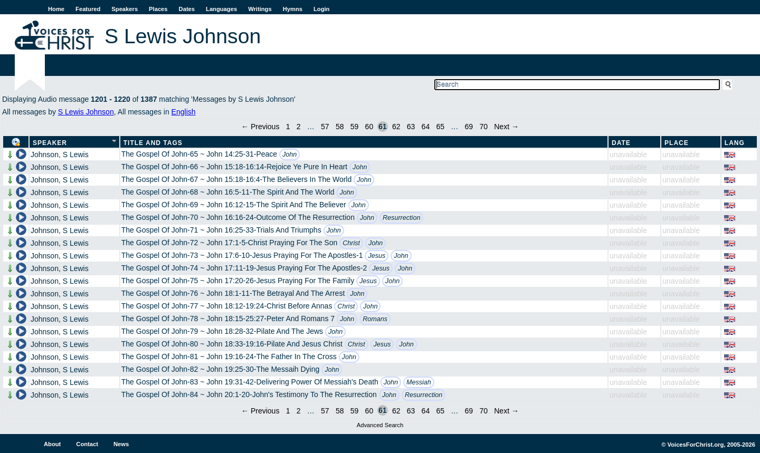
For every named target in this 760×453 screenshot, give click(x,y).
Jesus (376, 255)
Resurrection (401, 217)
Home (56, 9)
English (184, 112)
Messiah (418, 382)
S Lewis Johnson (86, 112)
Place (676, 143)
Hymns (292, 9)
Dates (187, 9)
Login (321, 9)
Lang (735, 143)
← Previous (260, 126)
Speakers (124, 9)
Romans (375, 319)
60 (369, 126)
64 (426, 126)
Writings (260, 9)
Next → (506, 126)
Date (621, 143)
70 (483, 126)
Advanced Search (380, 425)
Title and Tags (153, 143)
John (289, 154)
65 (440, 126)
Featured (87, 9)
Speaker (50, 143)
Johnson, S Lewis (60, 154)
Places (158, 9)
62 (396, 126)
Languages (221, 9)
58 (340, 126)
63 (411, 126)
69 (469, 126)
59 (354, 126)
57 (325, 126)
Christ (351, 243)
